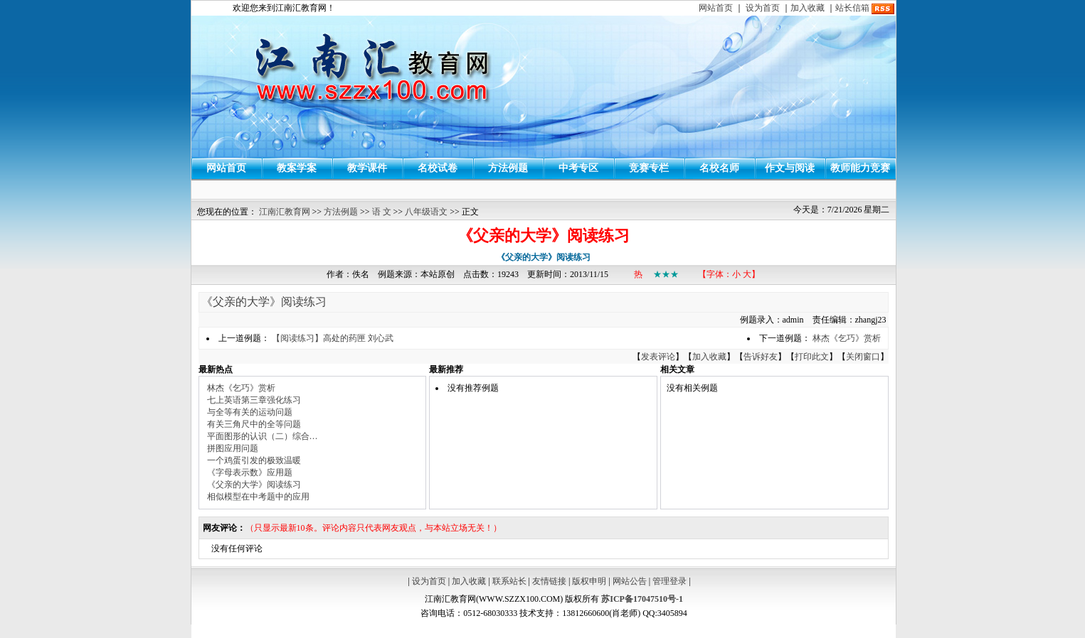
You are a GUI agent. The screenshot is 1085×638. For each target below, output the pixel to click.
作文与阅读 (790, 168)
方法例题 (508, 168)
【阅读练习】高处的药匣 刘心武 (332, 338)
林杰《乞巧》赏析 (847, 338)
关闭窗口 (863, 357)
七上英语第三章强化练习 (254, 400)
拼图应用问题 (232, 448)
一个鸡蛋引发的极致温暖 (254, 460)
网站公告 (630, 581)
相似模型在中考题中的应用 (258, 497)
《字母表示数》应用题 (249, 472)
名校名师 (719, 168)
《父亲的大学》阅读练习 (264, 302)
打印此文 (812, 357)
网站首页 (716, 8)
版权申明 (589, 581)
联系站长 (509, 581)
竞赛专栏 (649, 168)
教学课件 (367, 168)
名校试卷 (437, 168)
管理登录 (669, 581)
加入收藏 (807, 8)
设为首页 (763, 8)
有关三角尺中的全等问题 (254, 424)
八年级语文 (426, 212)
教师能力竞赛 (860, 168)
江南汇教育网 (284, 212)
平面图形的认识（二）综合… (262, 436)
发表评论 (658, 357)
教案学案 (297, 168)
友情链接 (549, 581)
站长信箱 (852, 8)
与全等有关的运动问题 (249, 412)
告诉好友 (760, 357)
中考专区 (578, 168)
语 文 (381, 212)
